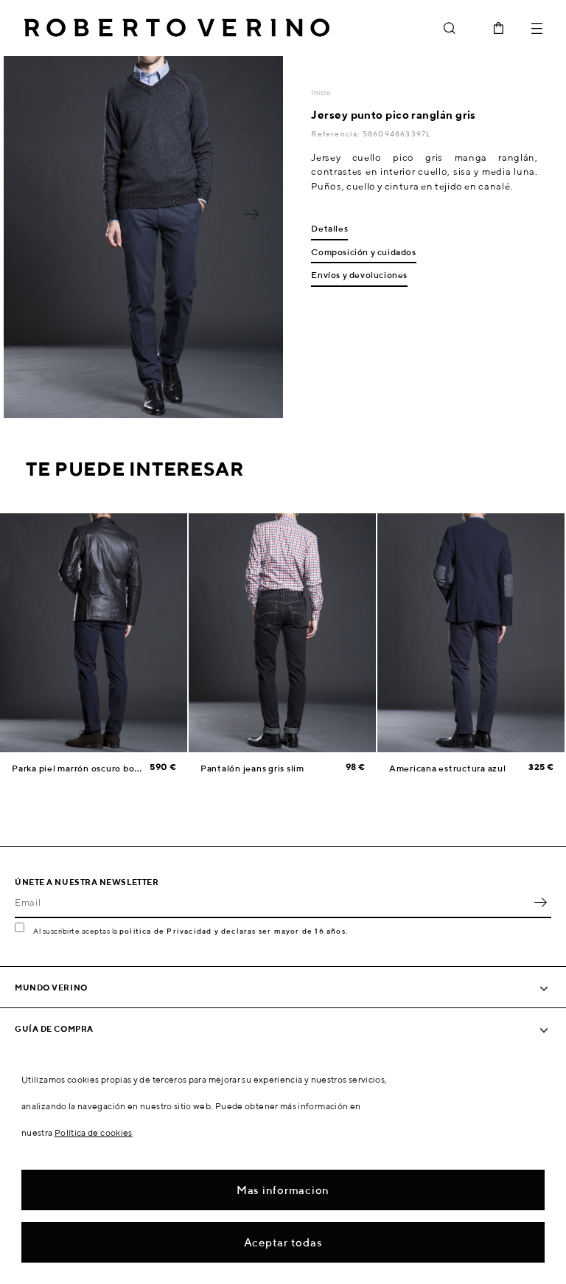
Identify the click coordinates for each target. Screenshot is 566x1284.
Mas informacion (283, 1190)
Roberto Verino (177, 28)
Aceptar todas (283, 1242)
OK (540, 902)
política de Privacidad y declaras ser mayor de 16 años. (233, 930)
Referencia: (336, 133)
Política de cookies (94, 1132)
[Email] (272, 902)
